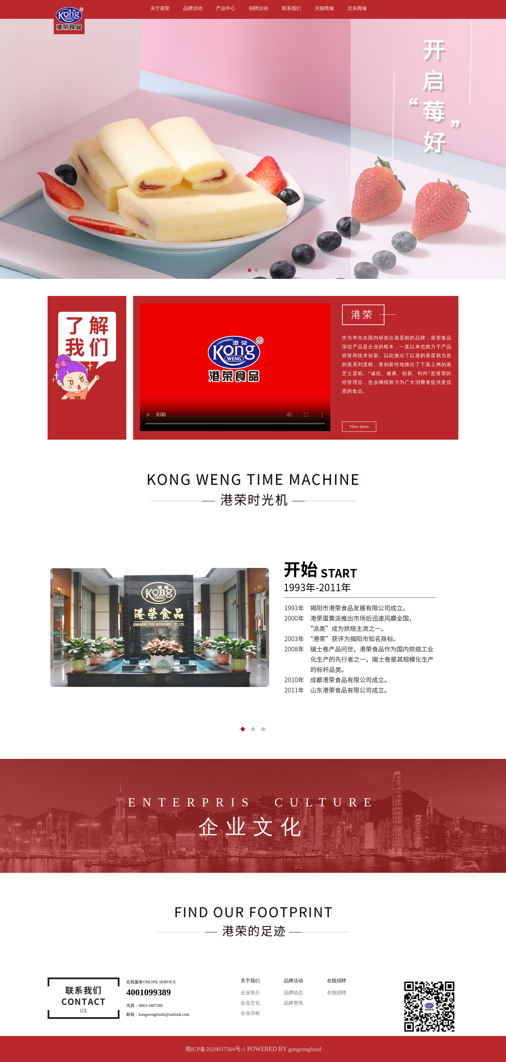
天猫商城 (324, 8)
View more (359, 426)
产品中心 (225, 8)
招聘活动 (258, 8)
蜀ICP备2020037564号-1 (215, 1049)
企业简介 (250, 992)
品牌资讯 (293, 1003)
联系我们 (291, 8)
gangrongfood (304, 1049)
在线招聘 (336, 992)
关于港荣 (159, 8)
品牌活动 (192, 8)
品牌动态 (293, 992)
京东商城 (357, 8)
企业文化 (250, 1003)
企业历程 (250, 1013)
